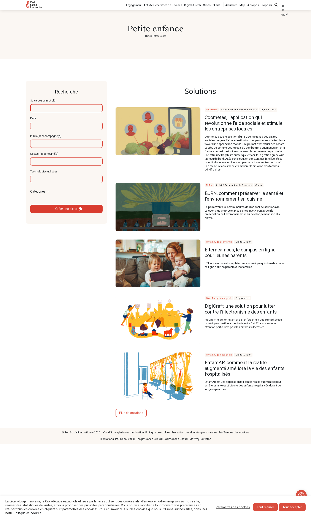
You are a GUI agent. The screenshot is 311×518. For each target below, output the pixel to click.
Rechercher (276, 4)
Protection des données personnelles (194, 432)
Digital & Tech (192, 4)
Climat (217, 4)
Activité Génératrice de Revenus (163, 4)
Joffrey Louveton (200, 439)
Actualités (231, 4)
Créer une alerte (66, 209)
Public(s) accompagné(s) (45, 136)
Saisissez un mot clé (42, 100)
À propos (253, 4)
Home (148, 36)
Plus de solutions (131, 413)
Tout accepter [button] (292, 507)
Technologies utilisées (43, 171)
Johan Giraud (154, 439)
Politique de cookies (157, 432)
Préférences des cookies (234, 432)
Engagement (134, 4)
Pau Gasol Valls (124, 439)
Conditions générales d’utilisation (123, 432)
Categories (39, 191)
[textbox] (66, 108)
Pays (33, 118)
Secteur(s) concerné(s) (44, 153)
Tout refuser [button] (265, 507)
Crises (207, 4)
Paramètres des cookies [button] (233, 507)
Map (242, 4)
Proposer (266, 4)
